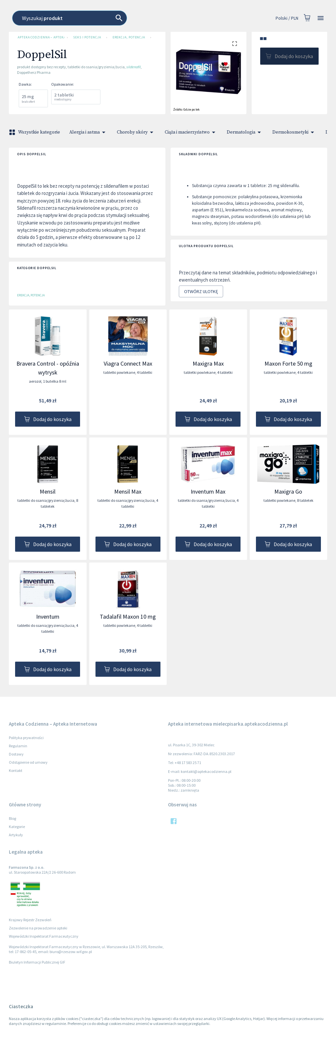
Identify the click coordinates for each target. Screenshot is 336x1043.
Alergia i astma (88, 132)
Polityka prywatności (26, 737)
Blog (12, 818)
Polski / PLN (287, 18)
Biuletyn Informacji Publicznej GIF (37, 962)
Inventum (47, 616)
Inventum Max (208, 491)
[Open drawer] (320, 18)
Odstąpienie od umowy (28, 762)
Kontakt (15, 770)
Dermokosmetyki (294, 132)
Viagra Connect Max (128, 363)
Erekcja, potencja (129, 37)
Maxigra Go (288, 491)
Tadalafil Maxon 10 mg (128, 616)
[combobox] (153, 18)
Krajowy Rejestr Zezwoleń (30, 919)
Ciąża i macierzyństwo (191, 132)
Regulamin (18, 745)
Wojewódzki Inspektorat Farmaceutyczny (43, 936)
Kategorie (17, 826)
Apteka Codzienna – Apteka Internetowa (39, 37)
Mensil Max (127, 491)
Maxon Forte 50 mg (288, 363)
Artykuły (16, 834)
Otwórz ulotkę (201, 291)
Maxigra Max (208, 363)
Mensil (47, 491)
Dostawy (16, 754)
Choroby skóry (136, 132)
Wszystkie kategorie (35, 132)
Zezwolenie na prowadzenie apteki (38, 928)
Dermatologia (245, 132)
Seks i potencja (87, 37)
